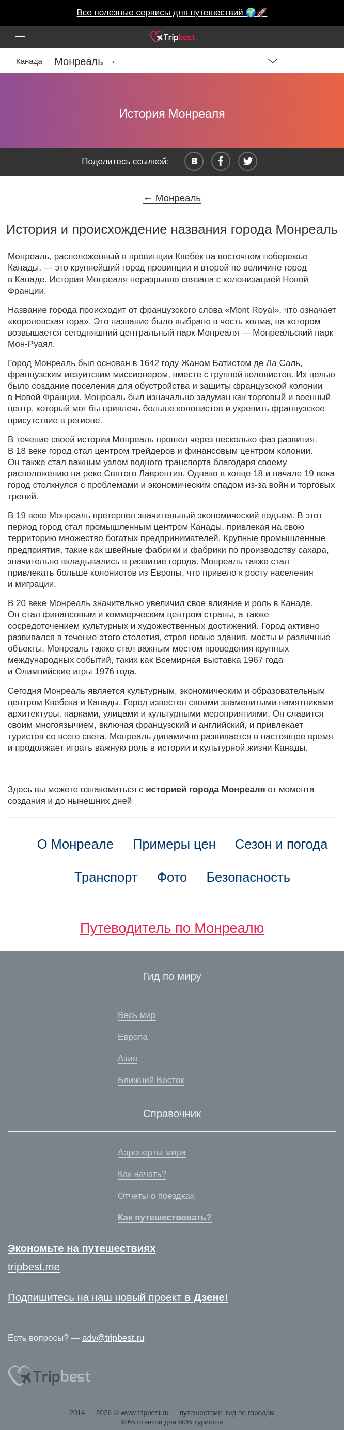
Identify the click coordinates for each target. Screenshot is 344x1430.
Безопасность (248, 877)
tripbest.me (34, 1267)
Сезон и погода (281, 844)
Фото (172, 877)
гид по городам (250, 1413)
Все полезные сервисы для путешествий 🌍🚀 (172, 13)
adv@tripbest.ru (113, 1338)
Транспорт (106, 877)
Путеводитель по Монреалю (172, 928)
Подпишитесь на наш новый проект (118, 1297)
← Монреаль (172, 198)
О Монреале (75, 844)
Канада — (35, 61)
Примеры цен (174, 844)
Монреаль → (85, 61)
